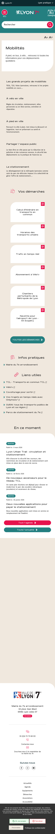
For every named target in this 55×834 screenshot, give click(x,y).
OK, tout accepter (19, 821)
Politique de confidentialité (35, 828)
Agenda (28, 787)
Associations (28, 798)
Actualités (28, 783)
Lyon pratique (45, 3)
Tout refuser (38, 821)
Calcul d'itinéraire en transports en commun (27, 212)
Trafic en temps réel (27, 254)
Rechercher (9, 25)
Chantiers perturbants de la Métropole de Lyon (27, 295)
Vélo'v (9, 387)
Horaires (27, 716)
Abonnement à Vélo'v (27, 274)
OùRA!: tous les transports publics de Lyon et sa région (27, 406)
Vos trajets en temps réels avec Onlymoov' (24, 398)
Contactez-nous (27, 744)
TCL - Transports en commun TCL (25, 382)
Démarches (27, 794)
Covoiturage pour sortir (19, 392)
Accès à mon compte (50, 12)
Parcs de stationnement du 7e (23, 412)
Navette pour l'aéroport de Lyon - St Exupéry (27, 318)
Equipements (27, 791)
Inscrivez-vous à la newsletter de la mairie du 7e (27, 752)
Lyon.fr (8, 3)
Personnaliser (16, 827)
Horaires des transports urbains (27, 233)
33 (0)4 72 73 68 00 (27, 736)
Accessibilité (27, 802)
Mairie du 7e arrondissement (22, 364)
